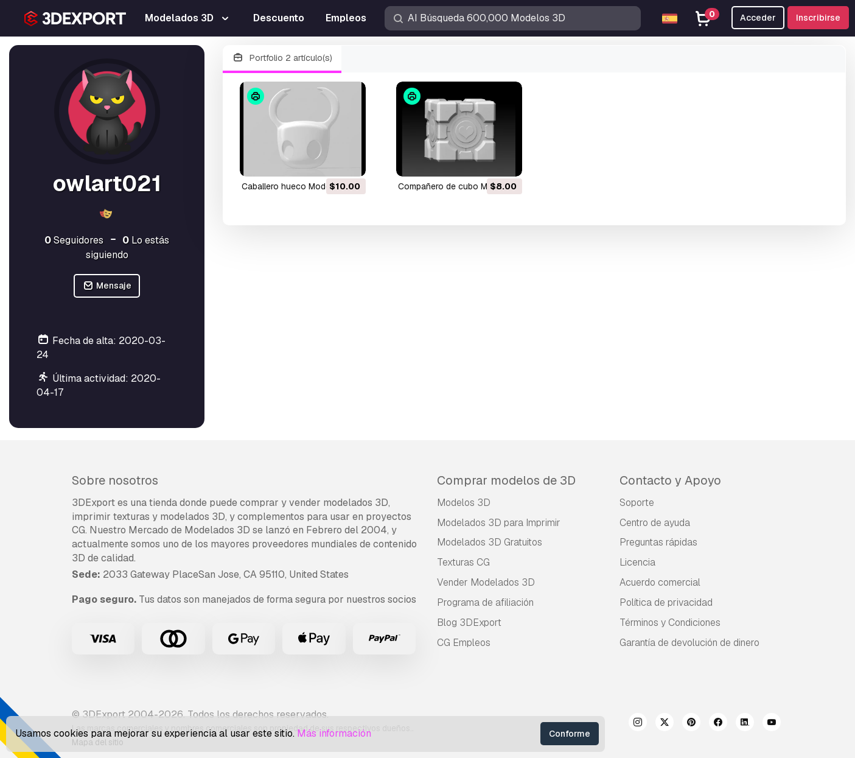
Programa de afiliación (485, 602)
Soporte (636, 502)
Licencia (637, 562)
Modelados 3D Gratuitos (489, 542)
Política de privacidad (666, 602)
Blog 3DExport (469, 622)
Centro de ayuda (654, 522)
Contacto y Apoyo (670, 480)
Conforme (569, 733)
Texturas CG (463, 562)
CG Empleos (463, 642)
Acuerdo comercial (659, 582)
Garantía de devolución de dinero (689, 642)
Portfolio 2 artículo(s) (282, 58)
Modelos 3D (463, 502)
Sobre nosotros (115, 480)
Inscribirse (818, 17)
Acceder (758, 17)
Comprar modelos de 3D (506, 480)
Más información (334, 733)
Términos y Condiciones (670, 622)
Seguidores (73, 240)
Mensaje (106, 286)
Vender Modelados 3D (486, 582)
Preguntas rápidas (658, 542)
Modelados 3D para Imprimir (498, 522)
